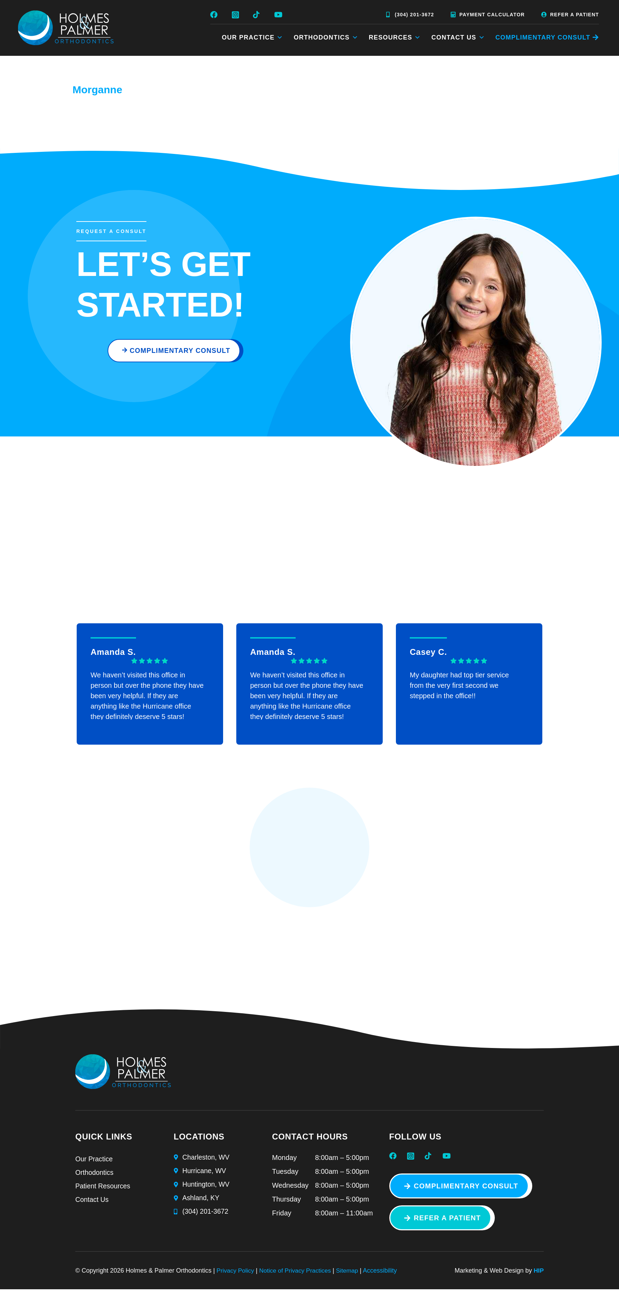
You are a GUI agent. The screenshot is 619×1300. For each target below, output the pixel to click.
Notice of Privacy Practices (298, 1274)
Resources (395, 37)
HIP (538, 1274)
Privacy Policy (236, 1274)
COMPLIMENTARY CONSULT (543, 37)
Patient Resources (103, 1191)
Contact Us (458, 37)
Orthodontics (326, 37)
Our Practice (252, 37)
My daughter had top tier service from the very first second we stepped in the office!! (459, 688)
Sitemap (351, 1274)
